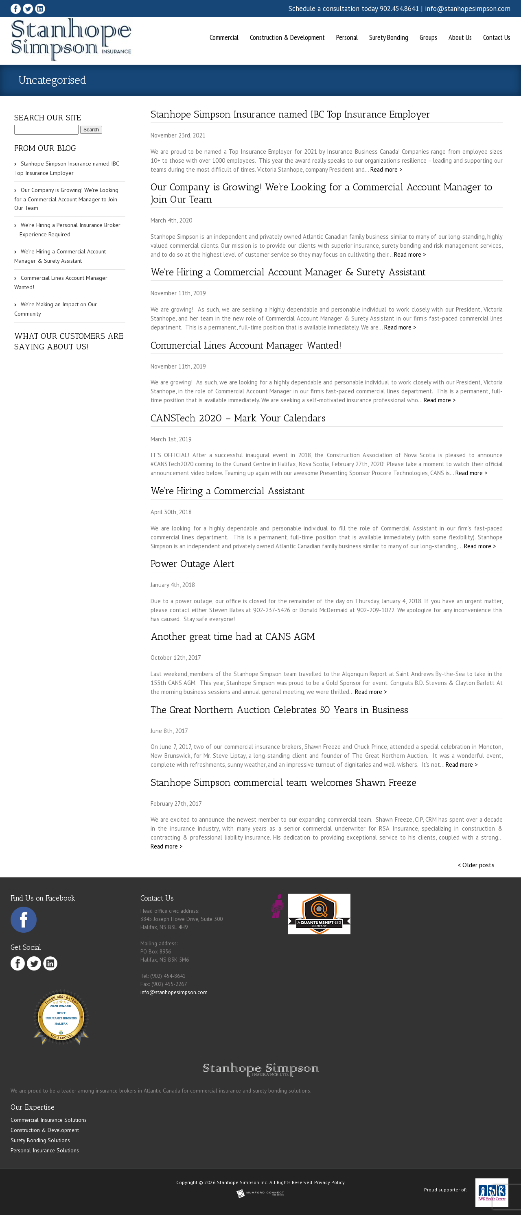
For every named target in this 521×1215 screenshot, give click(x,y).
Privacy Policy (329, 1182)
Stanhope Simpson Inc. (242, 1182)
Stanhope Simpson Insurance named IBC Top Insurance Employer (290, 114)
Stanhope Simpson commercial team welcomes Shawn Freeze (283, 782)
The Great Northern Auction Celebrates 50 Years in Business (279, 709)
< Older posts (476, 865)
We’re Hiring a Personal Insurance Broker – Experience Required (67, 229)
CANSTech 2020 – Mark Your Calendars (238, 418)
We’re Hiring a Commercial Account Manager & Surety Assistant (288, 272)
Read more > (386, 169)
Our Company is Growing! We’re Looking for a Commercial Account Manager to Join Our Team (66, 199)
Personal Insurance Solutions (45, 1150)
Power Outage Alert (192, 563)
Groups (428, 37)
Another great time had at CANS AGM (233, 636)
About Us (460, 37)
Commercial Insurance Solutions (49, 1119)
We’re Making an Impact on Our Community (55, 309)
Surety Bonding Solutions (40, 1140)
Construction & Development (287, 37)
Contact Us (496, 37)
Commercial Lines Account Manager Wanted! (246, 345)
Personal (347, 37)
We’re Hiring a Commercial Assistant (228, 491)
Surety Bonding (388, 37)
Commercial (224, 37)
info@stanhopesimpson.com (467, 8)
